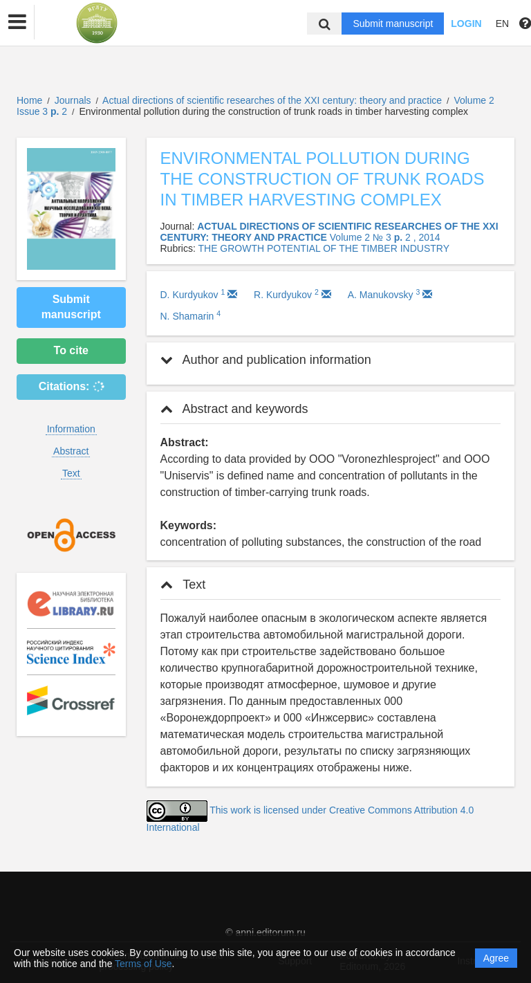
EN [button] (502, 23)
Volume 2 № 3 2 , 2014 (385, 237)
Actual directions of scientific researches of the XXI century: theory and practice (273, 100)
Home (29, 100)
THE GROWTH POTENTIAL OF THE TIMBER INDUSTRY (323, 248)
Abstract (70, 451)
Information (71, 428)
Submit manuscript (393, 23)
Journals (73, 100)
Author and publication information (265, 360)
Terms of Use (143, 963)
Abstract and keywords (234, 409)
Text (71, 473)
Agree (496, 958)
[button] (17, 22)
